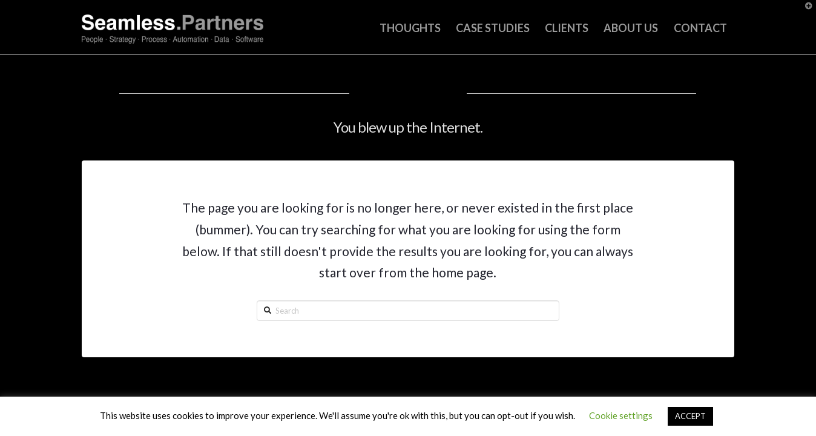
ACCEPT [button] (690, 416)
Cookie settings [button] (621, 415)
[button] (804, 11)
